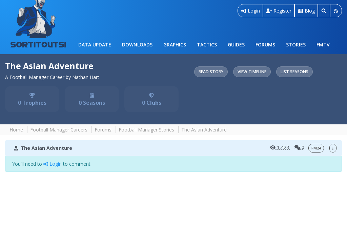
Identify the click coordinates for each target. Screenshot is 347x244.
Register (278, 10)
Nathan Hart (85, 77)
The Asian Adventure (49, 66)
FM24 (316, 148)
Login (250, 10)
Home (16, 129)
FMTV (323, 44)
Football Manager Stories (146, 129)
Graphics (174, 44)
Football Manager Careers (58, 129)
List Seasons (294, 72)
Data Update (94, 44)
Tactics (207, 44)
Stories (296, 44)
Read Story (211, 72)
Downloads (137, 44)
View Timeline (252, 72)
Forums (265, 44)
